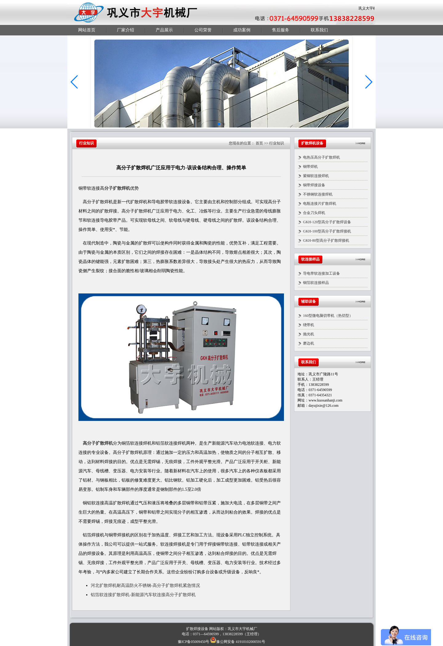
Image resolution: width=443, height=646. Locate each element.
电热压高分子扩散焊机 (321, 157)
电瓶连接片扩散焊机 (319, 203)
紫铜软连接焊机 (316, 176)
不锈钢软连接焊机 (318, 194)
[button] (74, 82)
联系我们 (319, 30)
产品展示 (164, 30)
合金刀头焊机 (314, 213)
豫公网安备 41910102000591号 (237, 642)
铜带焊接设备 (314, 185)
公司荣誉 (203, 30)
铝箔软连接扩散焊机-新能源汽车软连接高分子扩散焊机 (143, 594)
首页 (259, 143)
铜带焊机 (310, 166)
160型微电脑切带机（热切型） (328, 315)
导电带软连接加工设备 (321, 273)
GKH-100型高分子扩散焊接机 (327, 231)
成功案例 (241, 30)
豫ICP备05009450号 (194, 642)
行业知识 (276, 143)
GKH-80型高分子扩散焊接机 (326, 240)
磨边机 (308, 343)
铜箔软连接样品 (316, 283)
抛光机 (308, 334)
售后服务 (280, 30)
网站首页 (86, 30)
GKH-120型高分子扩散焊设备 (327, 222)
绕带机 (308, 325)
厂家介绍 (125, 30)
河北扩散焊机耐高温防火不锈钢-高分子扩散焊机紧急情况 (145, 585)
